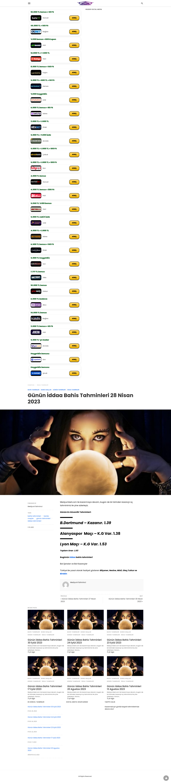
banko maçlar (46, 391)
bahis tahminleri (33, 391)
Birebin (63, 574)
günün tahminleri (59, 391)
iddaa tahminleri (42, 386)
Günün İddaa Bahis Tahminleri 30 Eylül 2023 (44, 642)
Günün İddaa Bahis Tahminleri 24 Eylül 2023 (84, 642)
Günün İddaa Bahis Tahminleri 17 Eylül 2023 (45, 688)
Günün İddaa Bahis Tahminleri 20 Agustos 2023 (84, 688)
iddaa (73, 558)
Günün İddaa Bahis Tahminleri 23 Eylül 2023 (123, 642)
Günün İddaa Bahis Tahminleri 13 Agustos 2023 (125, 688)
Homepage (31, 386)
